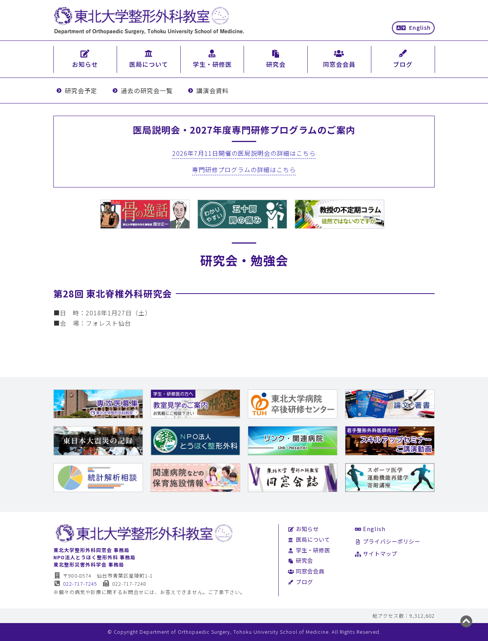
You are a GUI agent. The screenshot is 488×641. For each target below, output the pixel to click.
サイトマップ (376, 553)
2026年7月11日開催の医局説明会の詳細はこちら (244, 153)
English (413, 27)
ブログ (300, 582)
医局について (309, 539)
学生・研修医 (309, 550)
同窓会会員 (306, 571)
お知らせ (303, 529)
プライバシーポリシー (387, 541)
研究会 (300, 560)
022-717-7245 (75, 583)
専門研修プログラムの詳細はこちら (244, 169)
